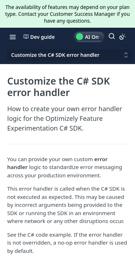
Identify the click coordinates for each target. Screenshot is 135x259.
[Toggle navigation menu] (12, 36)
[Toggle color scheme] (122, 36)
